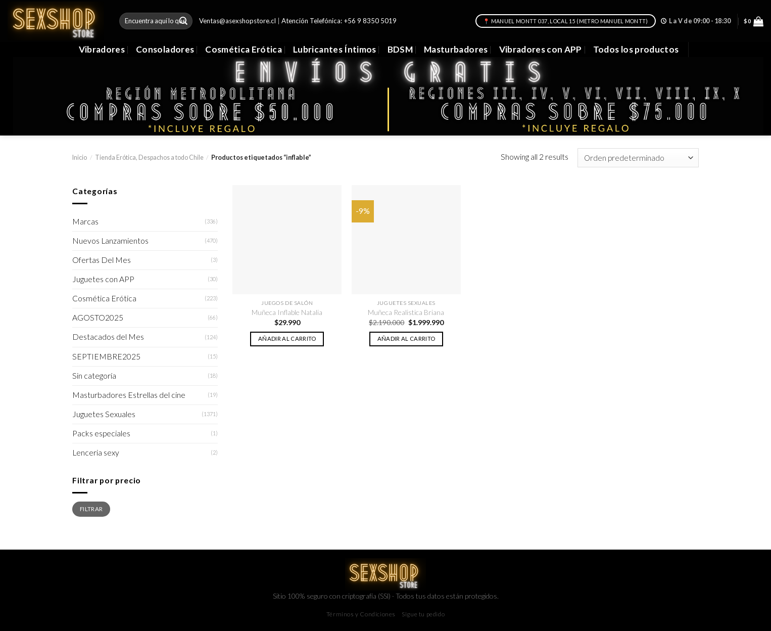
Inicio (79, 157)
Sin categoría (94, 375)
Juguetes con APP (103, 279)
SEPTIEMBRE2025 (106, 356)
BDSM (400, 49)
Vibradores (102, 49)
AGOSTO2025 (97, 317)
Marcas (85, 221)
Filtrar (91, 508)
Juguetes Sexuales (103, 414)
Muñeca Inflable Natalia (287, 312)
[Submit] (183, 21)
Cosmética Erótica (243, 49)
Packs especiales (101, 433)
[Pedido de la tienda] (638, 157)
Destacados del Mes (108, 336)
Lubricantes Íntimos (334, 49)
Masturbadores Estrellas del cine (128, 394)
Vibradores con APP (540, 49)
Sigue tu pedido (423, 614)
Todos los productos (636, 49)
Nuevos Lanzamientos (110, 240)
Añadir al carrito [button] (287, 338)
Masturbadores (456, 49)
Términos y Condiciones (361, 614)
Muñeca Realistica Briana (406, 312)
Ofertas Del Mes (101, 259)
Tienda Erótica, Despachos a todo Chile (149, 157)
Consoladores (165, 49)
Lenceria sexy (95, 452)
